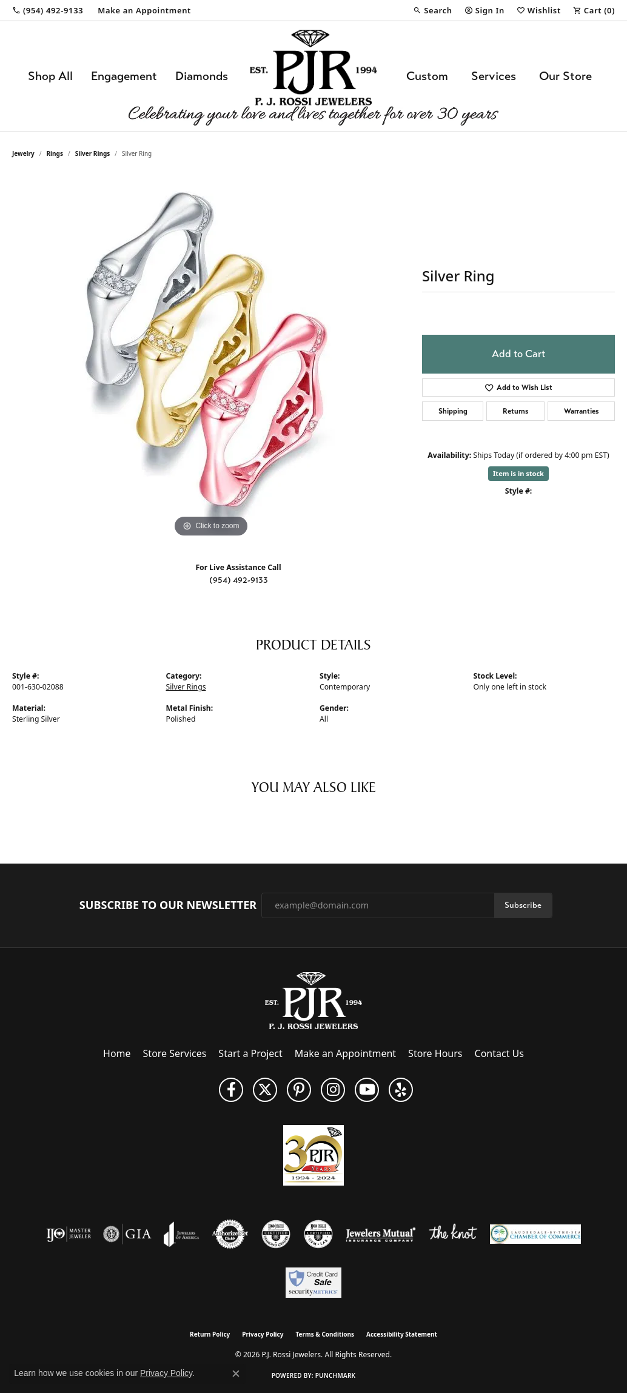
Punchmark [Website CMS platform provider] (335, 1375)
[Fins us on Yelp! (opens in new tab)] (401, 1090)
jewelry (23, 153)
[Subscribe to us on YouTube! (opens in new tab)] (367, 1090)
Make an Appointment (345, 1053)
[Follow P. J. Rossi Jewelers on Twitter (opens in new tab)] (265, 1090)
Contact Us (499, 1053)
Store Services (175, 1053)
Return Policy (210, 1334)
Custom (427, 76)
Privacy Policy (262, 1334)
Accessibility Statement (401, 1334)
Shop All (50, 76)
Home (117, 1053)
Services (493, 76)
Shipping (453, 411)
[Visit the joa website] (181, 1234)
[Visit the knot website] (453, 1234)
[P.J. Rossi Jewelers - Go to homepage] (313, 999)
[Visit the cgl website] (318, 1234)
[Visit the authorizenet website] (230, 1234)
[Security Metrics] (313, 1282)
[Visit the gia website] (127, 1234)
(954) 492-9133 (238, 580)
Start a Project (250, 1053)
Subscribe (523, 905)
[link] (47, 10)
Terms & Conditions (324, 1334)
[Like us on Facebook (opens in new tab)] (231, 1090)
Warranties (581, 411)
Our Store (565, 76)
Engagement (124, 76)
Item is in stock (518, 473)
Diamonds (201, 76)
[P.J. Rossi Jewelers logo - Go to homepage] (313, 76)
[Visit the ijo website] (69, 1234)
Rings (55, 153)
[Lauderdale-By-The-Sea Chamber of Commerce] (535, 1234)
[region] (211, 358)
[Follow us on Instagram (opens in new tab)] (333, 1090)
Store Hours (435, 1053)
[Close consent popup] (236, 1373)
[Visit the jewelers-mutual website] (380, 1234)
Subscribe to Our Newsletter (167, 905)
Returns (516, 411)
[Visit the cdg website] (276, 1234)
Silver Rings (92, 153)
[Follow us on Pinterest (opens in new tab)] (299, 1090)
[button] (432, 10)
